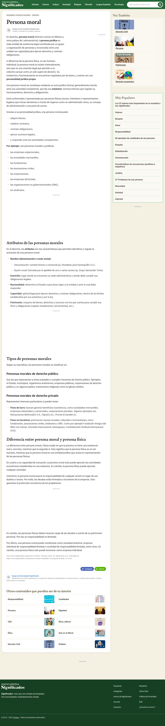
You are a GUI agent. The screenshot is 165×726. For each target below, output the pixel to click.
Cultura (56, 4)
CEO (31, 622)
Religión (77, 4)
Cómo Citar (143, 691)
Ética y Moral (82, 622)
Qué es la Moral (82, 633)
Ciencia (45, 4)
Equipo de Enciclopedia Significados (25, 576)
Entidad (82, 644)
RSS (140, 702)
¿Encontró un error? (147, 707)
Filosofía (88, 4)
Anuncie (116, 702)
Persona (31, 610)
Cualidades (82, 599)
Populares (117, 686)
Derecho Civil (31, 644)
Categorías (117, 691)
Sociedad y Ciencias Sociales (18, 15)
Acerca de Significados (122, 697)
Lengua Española (103, 4)
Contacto (117, 707)
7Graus (16, 717)
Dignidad (82, 610)
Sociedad (66, 4)
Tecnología (119, 4)
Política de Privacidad (147, 697)
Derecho (35, 15)
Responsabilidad (31, 599)
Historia (35, 4)
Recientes (143, 686)
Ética (31, 633)
